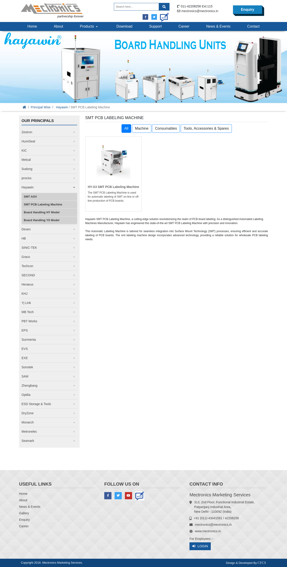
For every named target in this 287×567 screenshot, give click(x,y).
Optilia (26, 395)
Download (124, 26)
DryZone (28, 413)
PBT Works (29, 321)
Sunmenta (29, 339)
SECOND (28, 275)
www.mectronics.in (208, 531)
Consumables (166, 128)
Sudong (27, 169)
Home (32, 26)
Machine (141, 128)
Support (155, 26)
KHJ (24, 293)
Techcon (27, 266)
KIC (24, 150)
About (58, 26)
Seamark (28, 441)
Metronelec (29, 431)
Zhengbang (29, 385)
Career (183, 26)
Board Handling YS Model (41, 220)
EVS (25, 349)
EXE (25, 358)
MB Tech (28, 312)
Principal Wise (41, 107)
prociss (26, 178)
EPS (25, 330)
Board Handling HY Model (41, 212)
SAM (25, 376)
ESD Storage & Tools (36, 404)
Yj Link (26, 303)
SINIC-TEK (29, 247)
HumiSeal (28, 141)
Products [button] (89, 26)
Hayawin (62, 107)
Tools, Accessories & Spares (206, 128)
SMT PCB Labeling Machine (43, 204)
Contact (253, 26)
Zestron (27, 132)
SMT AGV (30, 196)
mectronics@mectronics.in (199, 11)
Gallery (24, 513)
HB (24, 238)
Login (200, 546)
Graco (26, 257)
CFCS (262, 563)
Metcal (26, 159)
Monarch (28, 422)
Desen (26, 229)
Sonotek (27, 367)
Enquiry (247, 9)
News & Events (218, 26)
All (126, 128)
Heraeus (27, 284)
